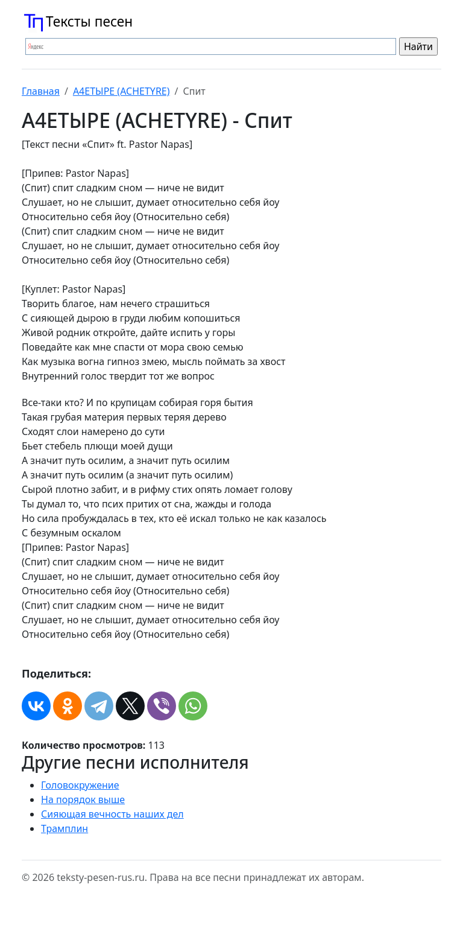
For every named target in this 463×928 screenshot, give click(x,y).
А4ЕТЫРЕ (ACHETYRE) (121, 91)
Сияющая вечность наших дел (112, 814)
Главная (41, 91)
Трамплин (64, 828)
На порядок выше (83, 799)
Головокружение (80, 785)
